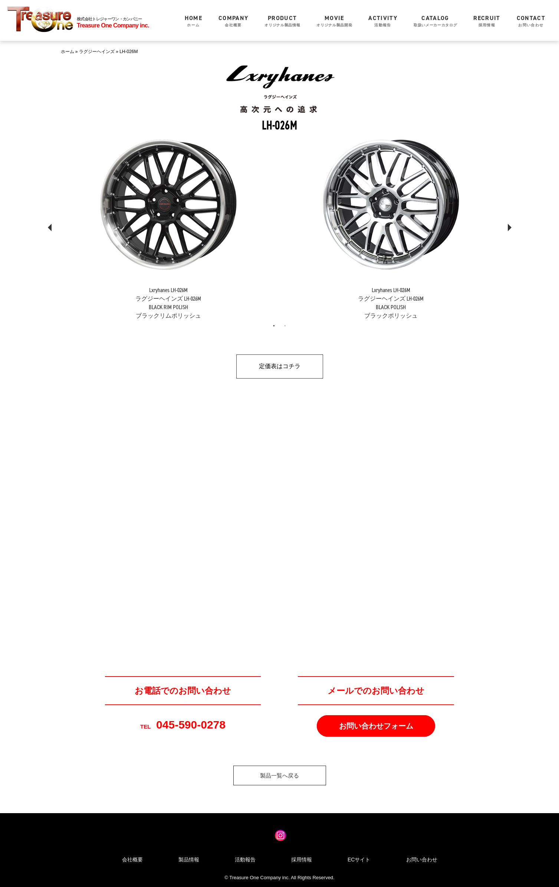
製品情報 (188, 860)
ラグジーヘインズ (97, 51)
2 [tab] (285, 326)
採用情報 (486, 20)
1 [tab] (274, 326)
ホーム (193, 20)
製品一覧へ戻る (279, 775)
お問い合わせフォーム (376, 726)
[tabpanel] (168, 221)
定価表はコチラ (279, 366)
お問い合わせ (531, 20)
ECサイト (359, 860)
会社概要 (233, 20)
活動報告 (382, 20)
